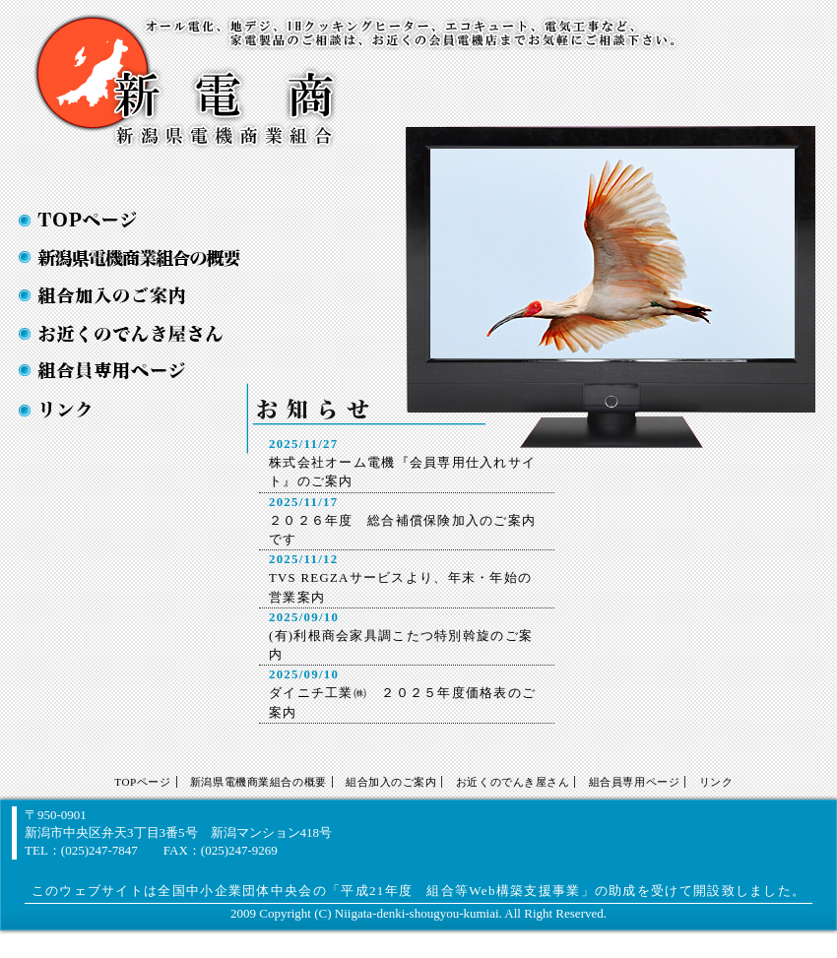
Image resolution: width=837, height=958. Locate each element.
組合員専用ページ (634, 782)
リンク (716, 782)
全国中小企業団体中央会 (235, 890)
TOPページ (122, 220)
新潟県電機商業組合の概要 (122, 258)
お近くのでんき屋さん (513, 782)
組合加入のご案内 (122, 295)
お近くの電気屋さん (122, 333)
